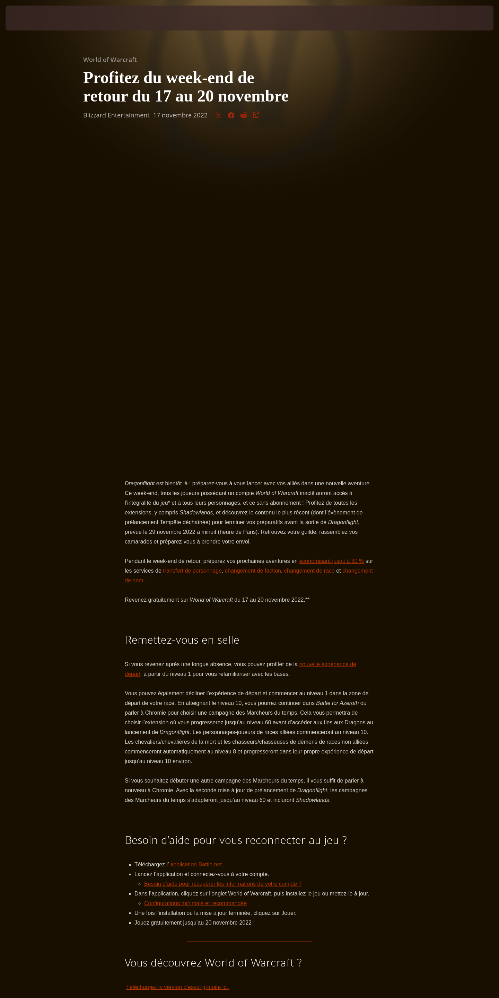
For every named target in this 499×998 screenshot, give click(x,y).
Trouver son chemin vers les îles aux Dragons (181, 690)
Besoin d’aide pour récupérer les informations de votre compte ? (222, 557)
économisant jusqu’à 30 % (331, 235)
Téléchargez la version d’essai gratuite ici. (177, 661)
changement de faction (253, 244)
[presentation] (31, 18)
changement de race (309, 244)
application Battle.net (196, 538)
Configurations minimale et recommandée (195, 577)
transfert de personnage (192, 244)
